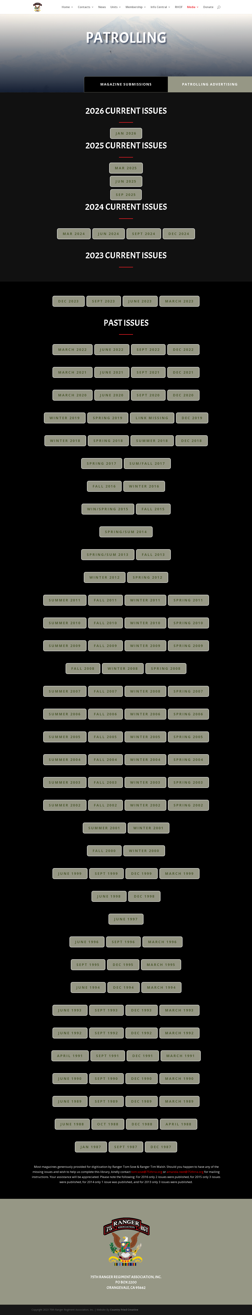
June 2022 (112, 349)
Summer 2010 (65, 623)
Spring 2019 (108, 417)
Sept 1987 (126, 1146)
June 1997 (126, 919)
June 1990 (70, 1078)
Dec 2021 (183, 372)
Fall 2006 (105, 714)
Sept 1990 (106, 1078)
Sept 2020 (148, 395)
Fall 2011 (105, 600)
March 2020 (72, 395)
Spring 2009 (188, 645)
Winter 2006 (145, 714)
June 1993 (70, 1010)
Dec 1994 (123, 987)
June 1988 (72, 1124)
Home (66, 7)
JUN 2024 (108, 233)
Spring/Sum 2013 (108, 554)
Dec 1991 (142, 1055)
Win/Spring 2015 (108, 509)
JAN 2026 (126, 133)
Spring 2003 (188, 782)
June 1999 (70, 873)
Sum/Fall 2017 (147, 463)
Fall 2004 (105, 759)
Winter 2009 (145, 645)
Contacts (84, 7)
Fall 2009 (105, 645)
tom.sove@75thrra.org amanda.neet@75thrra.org (167, 1172)
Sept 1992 (106, 1033)
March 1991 (180, 1055)
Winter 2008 (123, 668)
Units (114, 7)
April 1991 (70, 1055)
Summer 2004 (65, 759)
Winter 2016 (144, 486)
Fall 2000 (104, 850)
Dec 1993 (141, 1010)
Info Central (159, 7)
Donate (208, 7)
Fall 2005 (105, 736)
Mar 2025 (126, 168)
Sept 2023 (103, 301)
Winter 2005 (145, 736)
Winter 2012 (104, 577)
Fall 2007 (105, 691)
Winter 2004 (145, 759)
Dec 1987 (161, 1146)
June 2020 (112, 395)
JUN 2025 (126, 181)
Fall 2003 (105, 782)
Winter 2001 (148, 828)
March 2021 (72, 372)
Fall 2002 (105, 805)
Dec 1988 (142, 1124)
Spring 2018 (108, 440)
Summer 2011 (65, 600)
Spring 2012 (148, 577)
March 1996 (162, 941)
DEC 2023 (68, 301)
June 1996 (87, 941)
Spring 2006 (188, 714)
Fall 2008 (83, 668)
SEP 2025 (126, 194)
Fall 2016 (104, 486)
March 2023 (179, 301)
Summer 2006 (65, 714)
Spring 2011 (188, 600)
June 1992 (70, 1033)
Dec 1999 (141, 873)
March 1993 (179, 1010)
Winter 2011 (145, 600)
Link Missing (152, 417)
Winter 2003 (145, 782)
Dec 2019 (192, 417)
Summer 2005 (65, 736)
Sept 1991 (107, 1055)
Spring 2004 (188, 759)
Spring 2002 (188, 805)
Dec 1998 (144, 896)
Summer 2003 (65, 782)
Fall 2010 (105, 623)
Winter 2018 (65, 440)
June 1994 (88, 987)
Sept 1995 (88, 964)
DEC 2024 (178, 233)
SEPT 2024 (143, 233)
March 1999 (179, 873)
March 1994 (161, 987)
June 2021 (112, 372)
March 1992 (179, 1033)
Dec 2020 (183, 395)
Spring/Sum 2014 (126, 531)
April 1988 (179, 1124)
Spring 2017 (102, 463)
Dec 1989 (141, 1101)
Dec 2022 (183, 349)
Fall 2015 (153, 509)
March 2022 (72, 349)
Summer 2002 (65, 805)
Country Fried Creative (124, 1309)
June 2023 (140, 301)
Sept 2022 (148, 349)
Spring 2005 (188, 736)
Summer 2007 (65, 691)
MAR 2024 (74, 233)
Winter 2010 (145, 623)
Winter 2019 (65, 417)
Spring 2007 (188, 691)
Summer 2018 (152, 440)
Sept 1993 (106, 1010)
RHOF (179, 7)
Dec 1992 (141, 1033)
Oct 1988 (108, 1124)
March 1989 (179, 1101)
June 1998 (109, 896)
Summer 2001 (104, 828)
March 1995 (161, 964)
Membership (134, 7)
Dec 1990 (141, 1078)
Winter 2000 (144, 850)
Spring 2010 (188, 623)
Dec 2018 (191, 440)
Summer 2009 (65, 645)
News (102, 7)
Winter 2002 (145, 805)
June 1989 (70, 1101)
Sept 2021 (148, 372)
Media (191, 7)
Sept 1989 (106, 1101)
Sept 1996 (123, 941)
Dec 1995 (123, 964)
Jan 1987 (90, 1146)
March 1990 (179, 1078)
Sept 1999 (106, 873)
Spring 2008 (166, 668)
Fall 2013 (153, 554)
